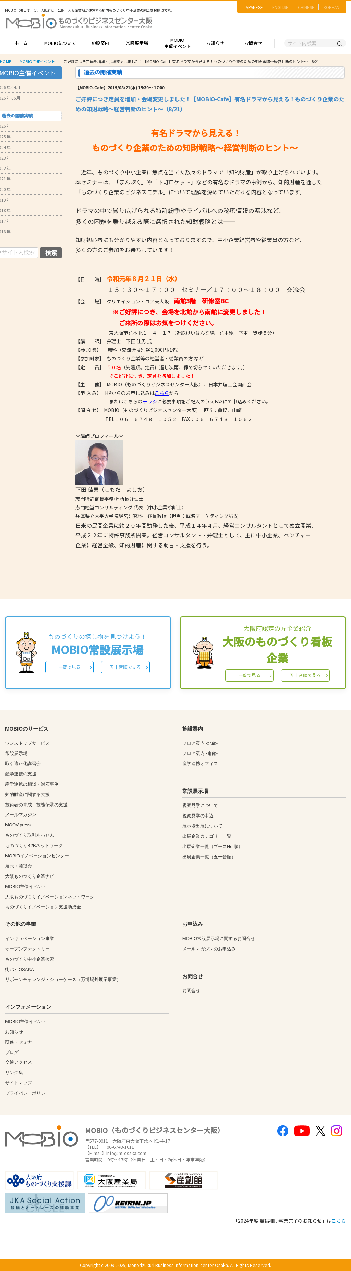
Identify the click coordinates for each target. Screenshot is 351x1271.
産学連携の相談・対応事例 (32, 784)
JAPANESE (253, 7)
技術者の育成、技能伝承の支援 (36, 804)
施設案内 (100, 43)
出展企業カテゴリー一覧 (206, 836)
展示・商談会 (18, 866)
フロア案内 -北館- (200, 743)
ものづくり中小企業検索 (29, 959)
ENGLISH (280, 7)
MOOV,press (18, 824)
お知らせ (215, 43)
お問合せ (253, 43)
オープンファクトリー (27, 948)
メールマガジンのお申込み (209, 948)
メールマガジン (20, 814)
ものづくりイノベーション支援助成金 (43, 906)
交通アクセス (18, 1062)
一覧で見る (69, 667)
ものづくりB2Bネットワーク (34, 845)
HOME (5, 61)
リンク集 (14, 1072)
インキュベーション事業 (29, 938)
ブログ (12, 1052)
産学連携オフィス (200, 763)
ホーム (21, 43)
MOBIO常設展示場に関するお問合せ (218, 938)
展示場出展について (202, 825)
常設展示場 (137, 43)
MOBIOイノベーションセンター (37, 855)
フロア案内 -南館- (200, 753)
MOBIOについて (60, 43)
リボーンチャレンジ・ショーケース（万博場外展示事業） (63, 979)
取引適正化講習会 (23, 763)
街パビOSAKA (19, 969)
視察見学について (200, 805)
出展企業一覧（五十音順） (209, 856)
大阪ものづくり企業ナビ (29, 876)
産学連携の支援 (20, 773)
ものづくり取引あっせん (29, 835)
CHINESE (306, 7)
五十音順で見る (125, 667)
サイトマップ (18, 1082)
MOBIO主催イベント (177, 43)
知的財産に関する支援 (27, 794)
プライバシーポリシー (27, 1093)
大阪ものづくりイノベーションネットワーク (49, 896)
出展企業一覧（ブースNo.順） (212, 846)
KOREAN (331, 7)
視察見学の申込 (198, 815)
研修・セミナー (20, 1042)
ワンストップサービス (27, 743)
